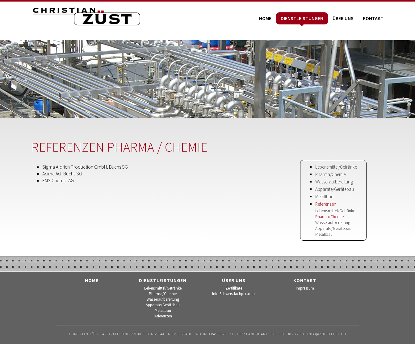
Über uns (343, 18)
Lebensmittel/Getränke (336, 167)
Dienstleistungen (302, 18)
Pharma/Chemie (330, 174)
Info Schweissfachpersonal (234, 293)
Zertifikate (233, 288)
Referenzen (325, 204)
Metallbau (324, 197)
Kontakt (373, 18)
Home (265, 18)
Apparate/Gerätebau (334, 189)
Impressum (305, 288)
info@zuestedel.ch (326, 334)
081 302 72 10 (292, 334)
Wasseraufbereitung (334, 182)
